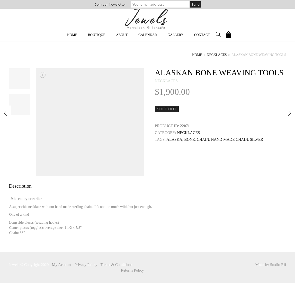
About (122, 35)
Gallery (175, 35)
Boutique (96, 35)
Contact (202, 35)
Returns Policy (132, 270)
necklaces (217, 55)
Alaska (174, 139)
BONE (189, 139)
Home (72, 35)
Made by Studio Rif (270, 265)
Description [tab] (20, 186)
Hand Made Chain (229, 139)
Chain (203, 139)
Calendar (147, 35)
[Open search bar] (218, 34)
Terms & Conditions (116, 265)
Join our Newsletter (110, 4)
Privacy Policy (85, 265)
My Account (62, 265)
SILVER (256, 139)
